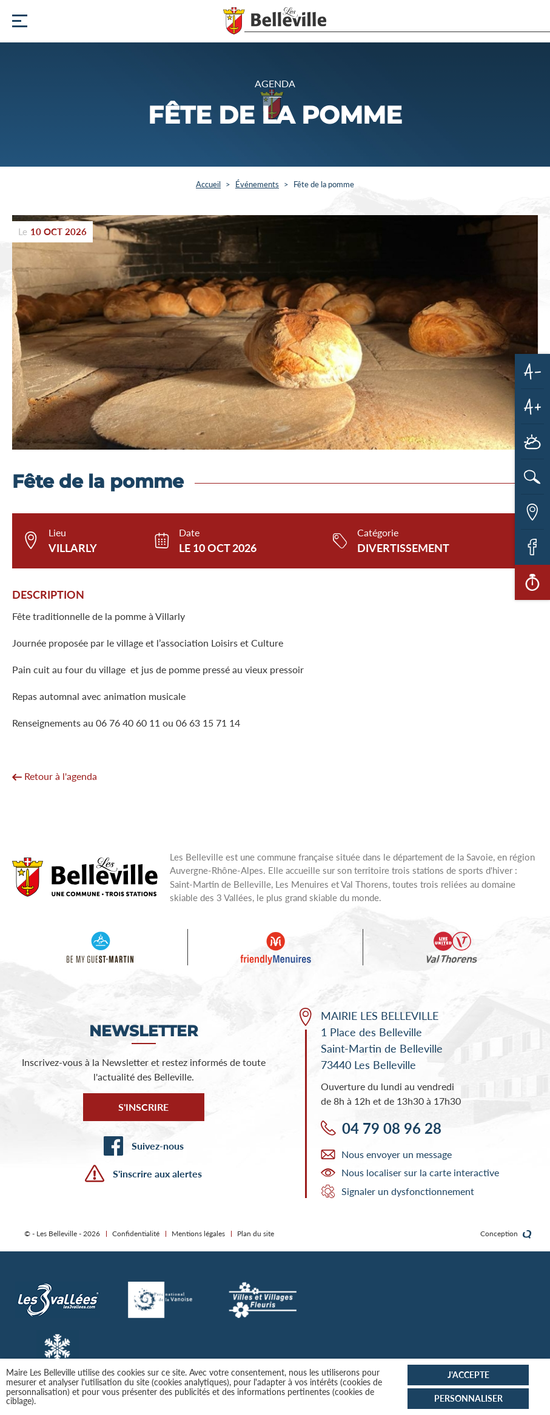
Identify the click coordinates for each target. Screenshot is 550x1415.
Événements (257, 184)
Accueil (208, 184)
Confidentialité (135, 1233)
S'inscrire (143, 1107)
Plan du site (255, 1233)
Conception (506, 1234)
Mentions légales (198, 1233)
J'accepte (468, 1375)
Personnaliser (468, 1398)
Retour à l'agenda (54, 776)
